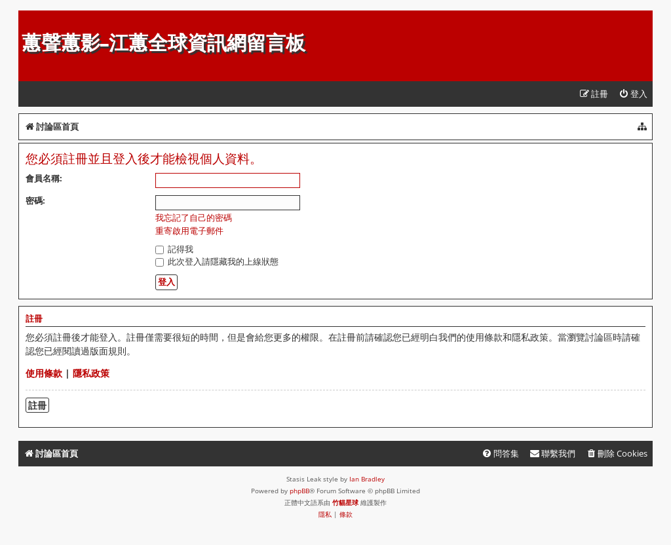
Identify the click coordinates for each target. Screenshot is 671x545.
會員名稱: (44, 178)
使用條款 (44, 373)
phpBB (299, 490)
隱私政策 (91, 373)
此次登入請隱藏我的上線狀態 (216, 261)
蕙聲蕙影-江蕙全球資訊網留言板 (163, 43)
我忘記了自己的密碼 (193, 217)
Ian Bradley (367, 478)
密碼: (35, 200)
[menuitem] (633, 94)
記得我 (174, 249)
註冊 (37, 405)
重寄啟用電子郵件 (189, 230)
